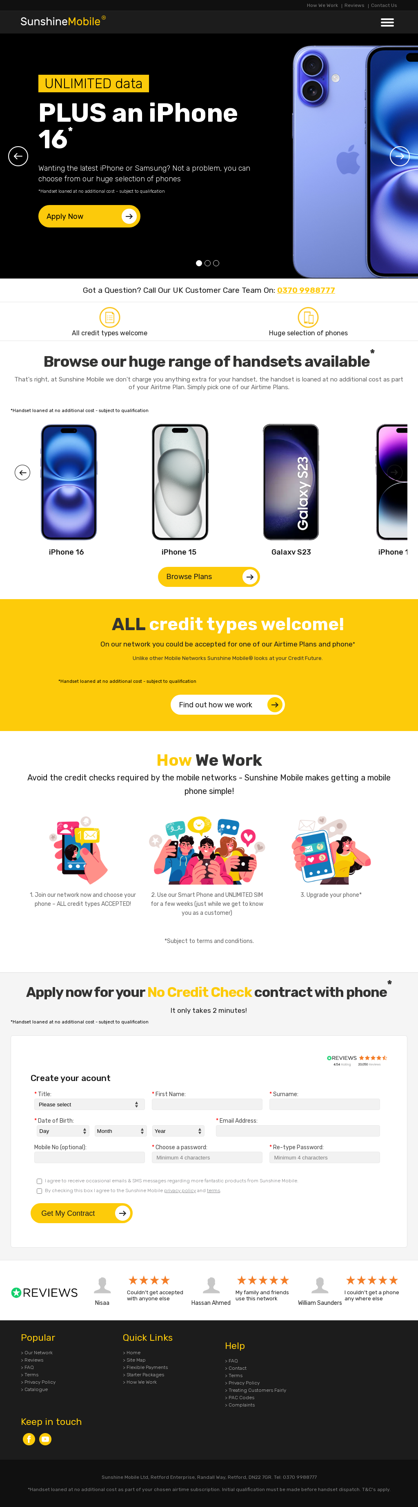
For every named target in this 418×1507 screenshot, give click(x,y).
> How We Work (140, 1382)
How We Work (322, 5)
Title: (42, 1094)
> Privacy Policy (38, 1382)
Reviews (355, 5)
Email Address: (237, 1121)
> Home (131, 1352)
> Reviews (32, 1360)
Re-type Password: (296, 1147)
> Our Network (37, 1352)
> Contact (236, 1368)
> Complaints (240, 1405)
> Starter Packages (143, 1375)
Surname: (283, 1094)
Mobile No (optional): (60, 1147)
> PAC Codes (239, 1397)
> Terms (29, 1375)
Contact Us (384, 5)
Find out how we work (230, 704)
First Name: (169, 1094)
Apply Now (92, 216)
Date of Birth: (54, 1121)
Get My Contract (85, 1213)
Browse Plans (212, 576)
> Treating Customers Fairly (255, 1390)
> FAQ (27, 1367)
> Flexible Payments (145, 1367)
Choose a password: (179, 1147)
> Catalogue (34, 1389)
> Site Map (134, 1360)
